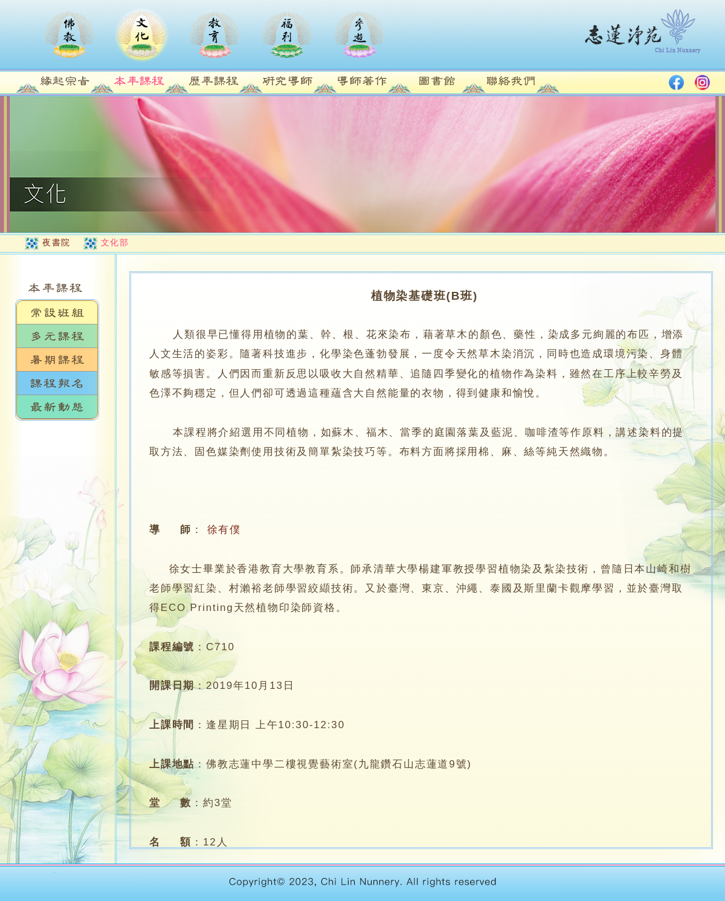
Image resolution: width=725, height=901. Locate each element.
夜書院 (56, 242)
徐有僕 (224, 529)
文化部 (115, 242)
